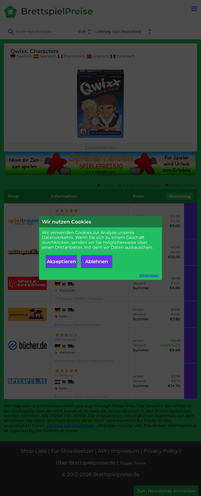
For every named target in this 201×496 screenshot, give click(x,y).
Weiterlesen (149, 275)
